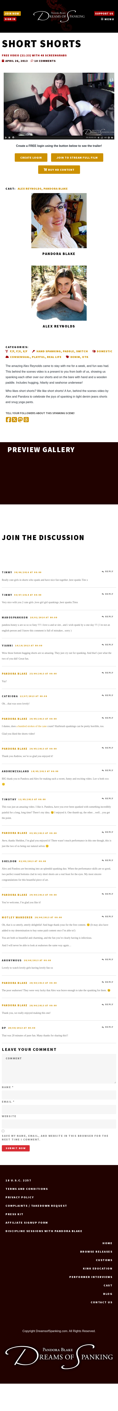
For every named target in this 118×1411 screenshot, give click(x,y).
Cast (108, 1285)
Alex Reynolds (29, 188)
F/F (12, 351)
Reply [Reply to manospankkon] (109, 616)
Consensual (20, 357)
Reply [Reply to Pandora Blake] (109, 672)
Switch (82, 351)
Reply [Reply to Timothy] (109, 798)
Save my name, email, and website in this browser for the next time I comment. (55, 1137)
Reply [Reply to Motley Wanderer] (109, 916)
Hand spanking (49, 351)
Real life (54, 357)
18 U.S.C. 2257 (18, 1180)
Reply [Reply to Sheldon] (109, 860)
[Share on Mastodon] (20, 420)
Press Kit (15, 1214)
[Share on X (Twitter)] (14, 420)
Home (107, 1243)
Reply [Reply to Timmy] (109, 571)
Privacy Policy (20, 1197)
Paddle (68, 351)
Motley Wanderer (17, 917)
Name (8, 1087)
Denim (75, 357)
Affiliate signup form (27, 1222)
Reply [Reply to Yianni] (109, 644)
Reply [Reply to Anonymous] (109, 959)
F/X (18, 351)
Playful (38, 357)
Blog (107, 1294)
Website (9, 1116)
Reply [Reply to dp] (109, 1027)
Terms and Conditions (27, 1189)
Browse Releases (96, 1251)
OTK (85, 357)
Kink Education (97, 1268)
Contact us (101, 1302)
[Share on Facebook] (8, 420)
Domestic (104, 351)
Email (8, 1101)
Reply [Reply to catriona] (109, 695)
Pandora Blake (56, 188)
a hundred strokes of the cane (31, 726)
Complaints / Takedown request (36, 1205)
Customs (104, 1260)
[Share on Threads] (26, 420)
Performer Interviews (90, 1277)
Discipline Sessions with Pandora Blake (44, 1231)
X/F (25, 351)
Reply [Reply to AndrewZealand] (109, 770)
